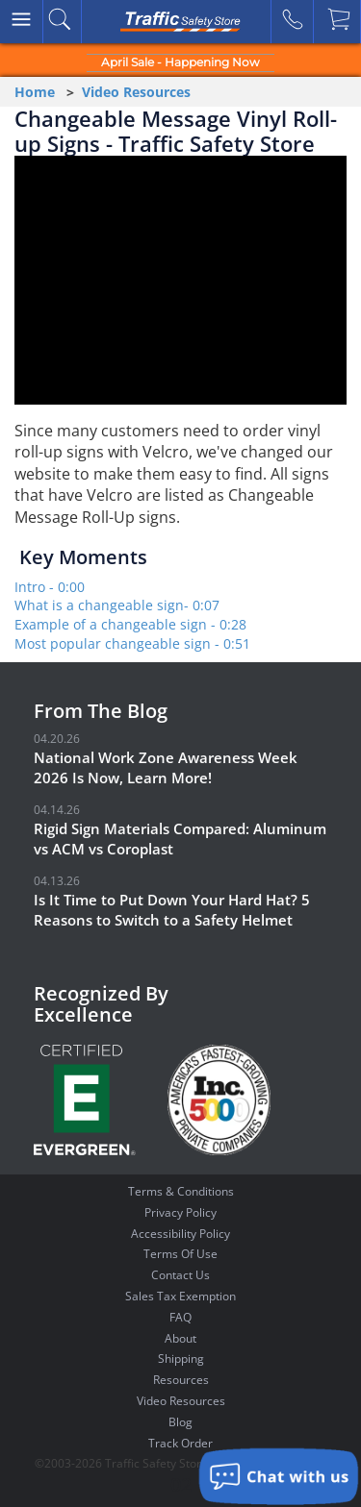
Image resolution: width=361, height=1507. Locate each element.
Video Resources (136, 92)
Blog (180, 1422)
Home (34, 92)
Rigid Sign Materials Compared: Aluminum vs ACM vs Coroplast (180, 838)
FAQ (180, 1317)
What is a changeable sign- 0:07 (116, 605)
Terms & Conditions (181, 1191)
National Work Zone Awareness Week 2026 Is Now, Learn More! (165, 767)
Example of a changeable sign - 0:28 (130, 624)
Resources (181, 1379)
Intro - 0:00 (49, 587)
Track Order (180, 1443)
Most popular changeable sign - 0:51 (132, 643)
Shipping (181, 1358)
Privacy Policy (180, 1212)
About (180, 1338)
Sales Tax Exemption (180, 1296)
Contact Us (180, 1275)
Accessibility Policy (180, 1233)
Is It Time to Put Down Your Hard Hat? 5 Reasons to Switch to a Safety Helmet (172, 909)
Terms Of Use (180, 1254)
